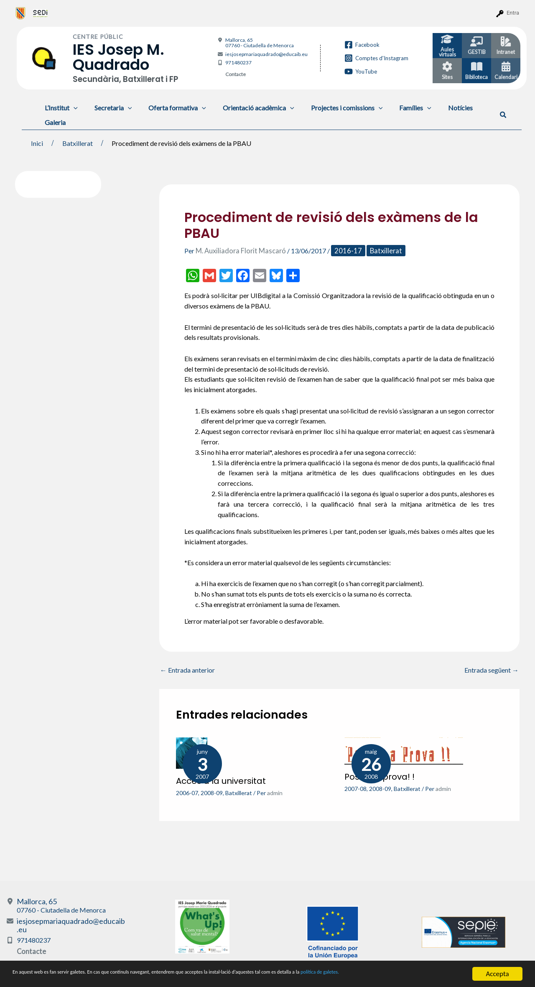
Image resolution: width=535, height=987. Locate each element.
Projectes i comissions (332, 107)
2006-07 (187, 792)
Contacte (235, 74)
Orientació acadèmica (247, 107)
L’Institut (59, 107)
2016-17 (343, 251)
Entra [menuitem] (513, 13)
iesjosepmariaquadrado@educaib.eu (266, 54)
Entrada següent (491, 670)
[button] (503, 115)
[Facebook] (362, 45)
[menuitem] (21, 13)
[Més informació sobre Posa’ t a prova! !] (403, 750)
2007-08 (355, 788)
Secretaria (108, 107)
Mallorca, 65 (259, 42)
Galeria (53, 122)
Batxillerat (379, 251)
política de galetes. (441, 974)
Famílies (397, 107)
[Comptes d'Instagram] (376, 58)
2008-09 (212, 792)
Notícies (438, 108)
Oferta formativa (169, 107)
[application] (72, 107)
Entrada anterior (187, 670)
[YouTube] (360, 71)
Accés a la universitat (221, 780)
